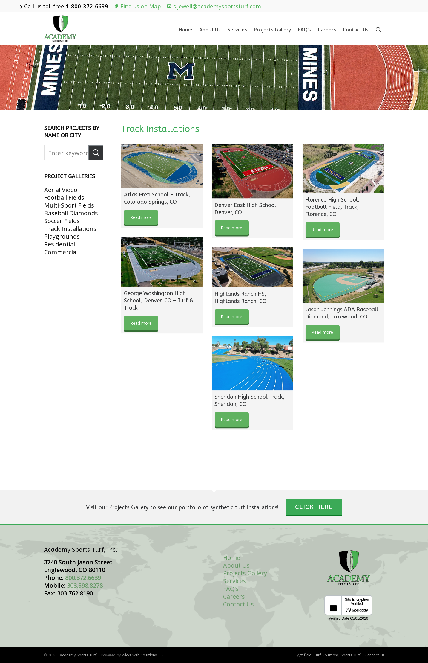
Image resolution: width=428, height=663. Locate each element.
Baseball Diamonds (71, 213)
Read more (141, 217)
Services (234, 581)
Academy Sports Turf (78, 655)
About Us (236, 565)
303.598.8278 (85, 585)
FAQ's (231, 589)
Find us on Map (137, 6)
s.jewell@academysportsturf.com (214, 6)
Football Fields (64, 197)
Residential (59, 244)
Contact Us (238, 604)
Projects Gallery (245, 573)
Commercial (61, 252)
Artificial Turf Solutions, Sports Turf (329, 655)
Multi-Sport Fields (69, 205)
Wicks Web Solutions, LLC (143, 655)
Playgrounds (62, 236)
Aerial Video (60, 190)
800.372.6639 (83, 578)
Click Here (314, 507)
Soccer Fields (62, 221)
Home (231, 558)
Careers (234, 596)
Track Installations (70, 229)
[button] (95, 152)
